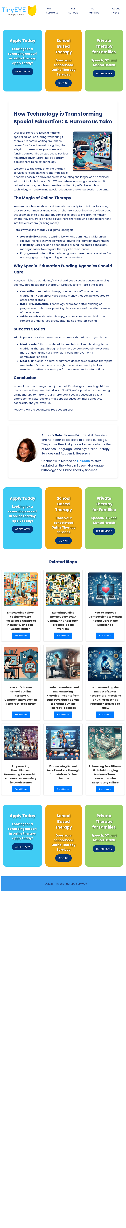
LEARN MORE (104, 73)
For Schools (73, 10)
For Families (94, 10)
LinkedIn (83, 461)
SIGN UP (63, 83)
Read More (21, 636)
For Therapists (51, 10)
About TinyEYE (114, 10)
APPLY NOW (22, 71)
